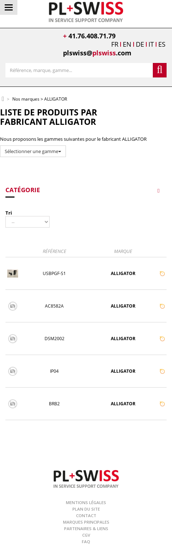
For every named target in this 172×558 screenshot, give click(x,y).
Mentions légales (86, 502)
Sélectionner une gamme (33, 151)
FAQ (86, 541)
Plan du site (86, 509)
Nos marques (25, 99)
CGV (86, 535)
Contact (86, 515)
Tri (8, 213)
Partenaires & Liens (86, 528)
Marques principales (86, 522)
